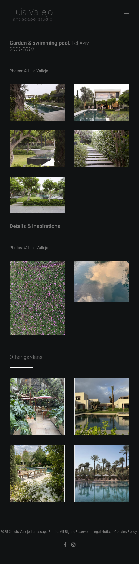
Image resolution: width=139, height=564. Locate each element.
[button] (127, 15)
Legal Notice (101, 532)
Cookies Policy (125, 532)
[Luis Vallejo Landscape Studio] (32, 15)
